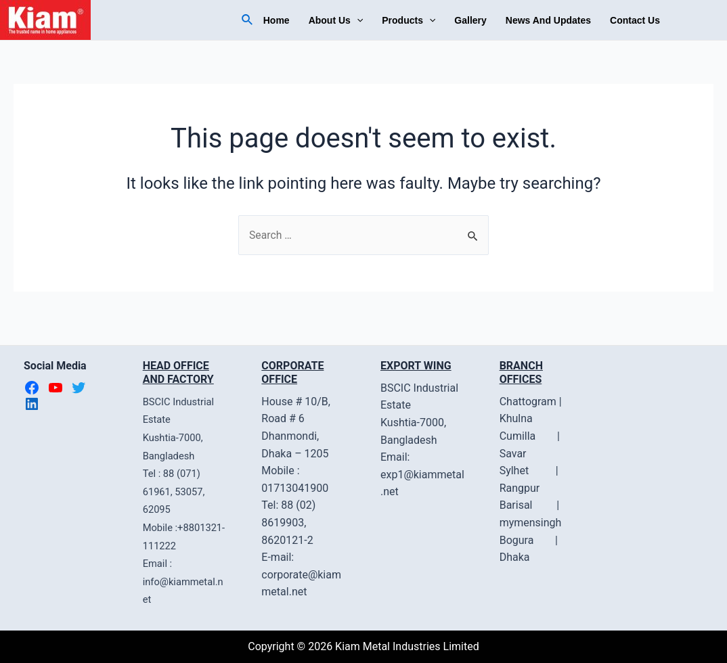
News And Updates (548, 20)
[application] (357, 20)
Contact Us (635, 20)
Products (408, 20)
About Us (336, 20)
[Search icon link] (248, 20)
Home (276, 20)
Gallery (470, 20)
